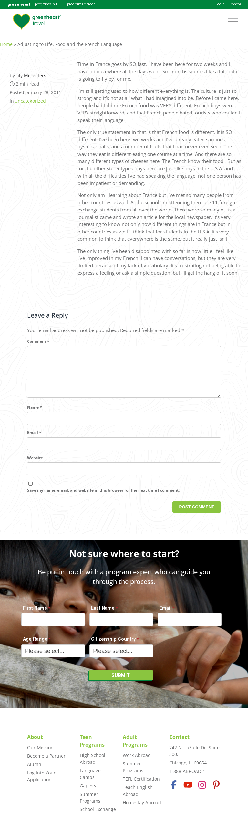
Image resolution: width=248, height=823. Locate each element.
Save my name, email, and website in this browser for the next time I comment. (103, 497)
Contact (179, 737)
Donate (235, 4)
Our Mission (40, 747)
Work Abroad (137, 755)
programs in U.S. (48, 4)
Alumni (35, 764)
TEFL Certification (141, 779)
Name (34, 414)
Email (34, 439)
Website (35, 464)
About (35, 737)
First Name (35, 611)
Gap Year (89, 786)
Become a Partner (46, 756)
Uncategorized (30, 97)
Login (220, 4)
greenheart (18, 4)
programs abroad (81, 4)
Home (6, 41)
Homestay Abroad (142, 802)
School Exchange (98, 809)
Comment (38, 338)
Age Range (35, 642)
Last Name (103, 611)
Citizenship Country (113, 642)
